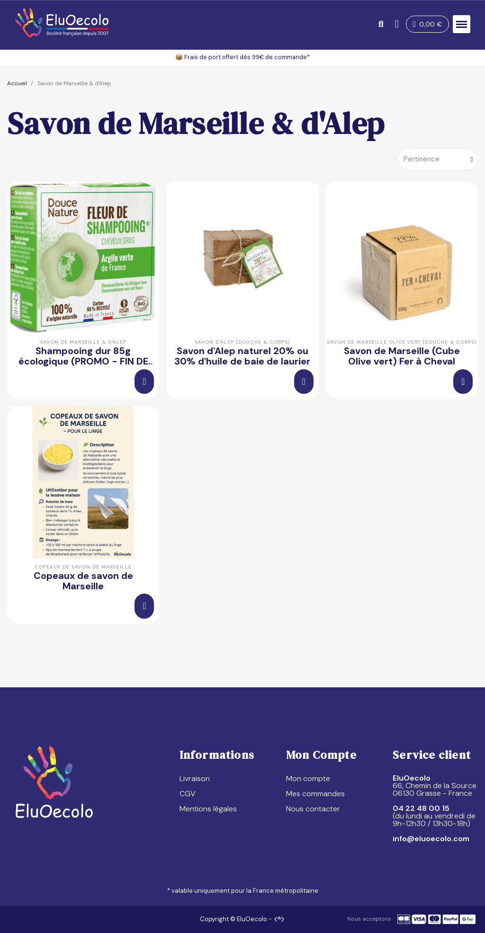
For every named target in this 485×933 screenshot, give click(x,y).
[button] (378, 24)
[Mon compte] (394, 24)
